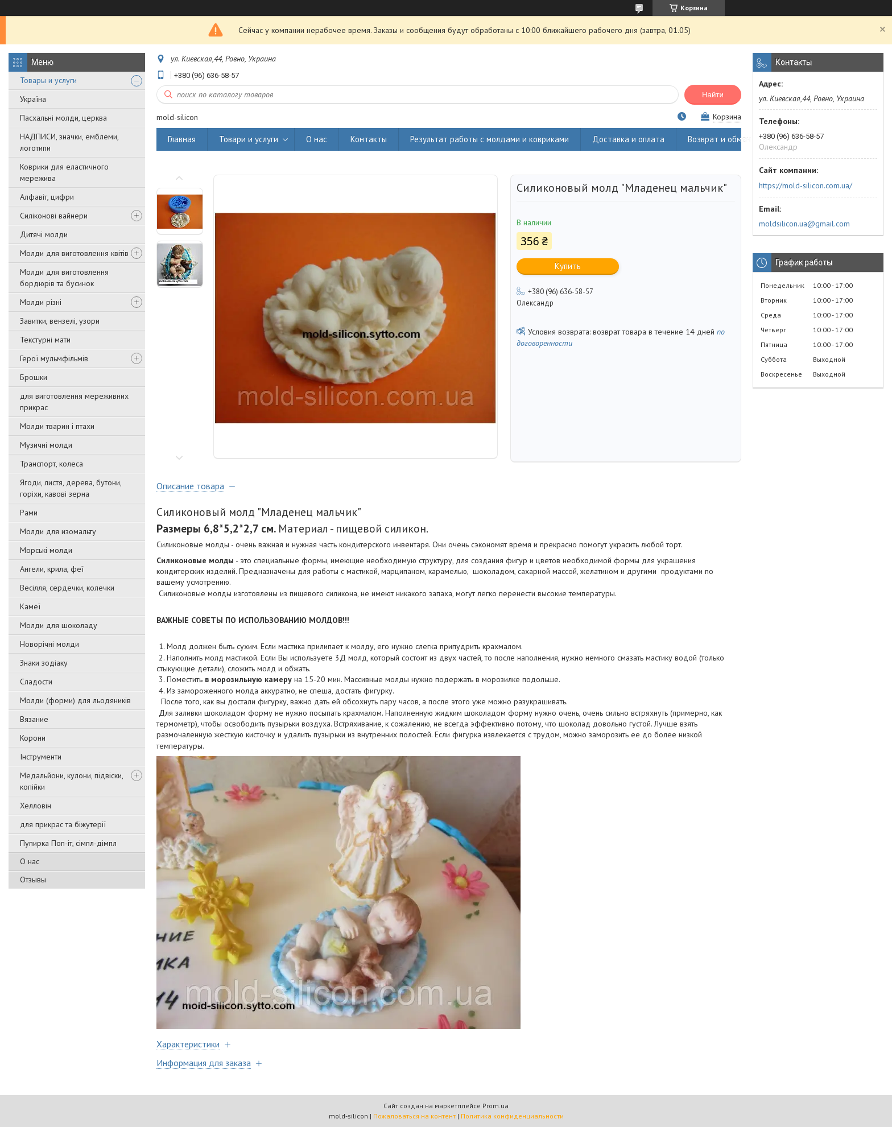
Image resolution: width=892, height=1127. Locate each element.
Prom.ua (495, 1105)
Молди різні (40, 302)
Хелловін (35, 805)
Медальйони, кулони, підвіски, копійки (71, 781)
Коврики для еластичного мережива (64, 172)
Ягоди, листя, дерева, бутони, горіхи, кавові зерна (70, 488)
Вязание (34, 719)
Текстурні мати (45, 340)
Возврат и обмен (719, 139)
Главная (182, 139)
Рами (29, 512)
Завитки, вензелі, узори (60, 321)
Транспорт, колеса (51, 464)
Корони (33, 738)
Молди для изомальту (58, 531)
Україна (33, 99)
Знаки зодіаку (44, 663)
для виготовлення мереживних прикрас (74, 401)
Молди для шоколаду (58, 625)
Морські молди (46, 550)
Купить (568, 266)
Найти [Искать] (713, 94)
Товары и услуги (48, 80)
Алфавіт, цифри (47, 197)
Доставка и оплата (628, 139)
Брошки (33, 377)
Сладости (36, 681)
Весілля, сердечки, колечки (67, 588)
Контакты (368, 139)
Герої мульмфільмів (54, 358)
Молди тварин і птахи (57, 426)
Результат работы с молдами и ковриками (489, 139)
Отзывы (33, 879)
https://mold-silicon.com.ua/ (805, 185)
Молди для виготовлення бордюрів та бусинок (64, 277)
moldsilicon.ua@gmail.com (804, 223)
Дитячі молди (44, 234)
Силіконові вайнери (54, 215)
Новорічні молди (49, 644)
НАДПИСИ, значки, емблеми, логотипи (69, 142)
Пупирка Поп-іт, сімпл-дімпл (68, 843)
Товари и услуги (248, 139)
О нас (29, 861)
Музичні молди (46, 445)
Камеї (30, 606)
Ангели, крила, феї (52, 569)
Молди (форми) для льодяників (75, 700)
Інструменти (40, 757)
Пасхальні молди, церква (63, 118)
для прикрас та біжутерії (63, 824)
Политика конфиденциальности (512, 1116)
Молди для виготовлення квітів (74, 253)
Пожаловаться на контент (414, 1116)
